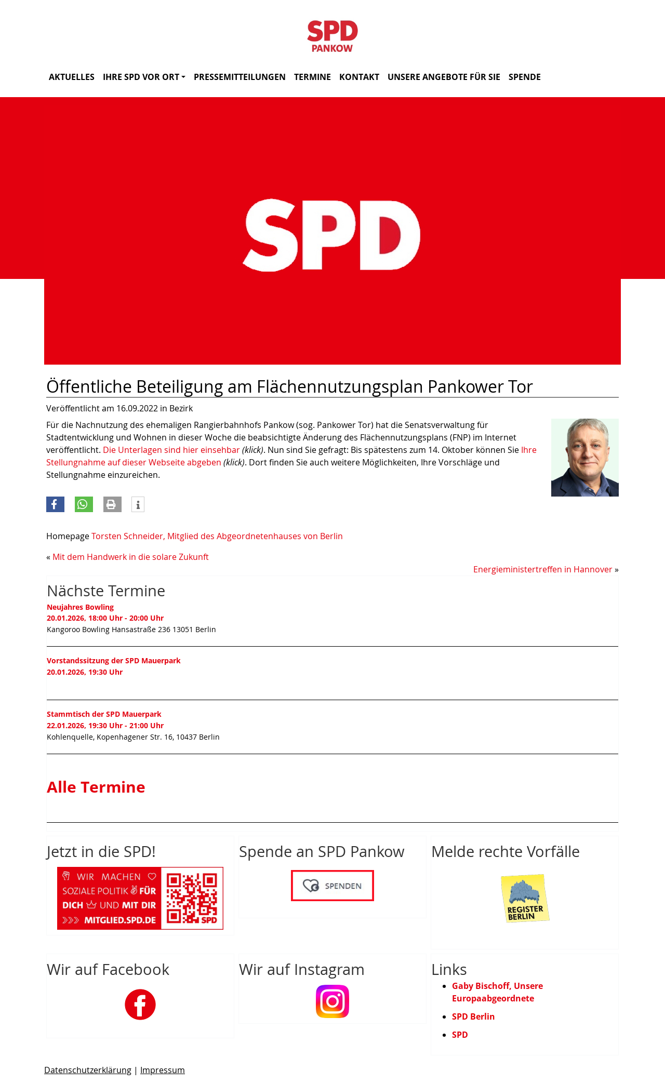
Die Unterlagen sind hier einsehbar (171, 450)
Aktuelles (72, 77)
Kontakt (359, 77)
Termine (312, 77)
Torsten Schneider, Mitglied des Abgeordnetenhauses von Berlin (217, 536)
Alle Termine (96, 786)
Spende (525, 77)
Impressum (162, 1070)
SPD (460, 1034)
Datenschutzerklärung (87, 1070)
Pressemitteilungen (240, 77)
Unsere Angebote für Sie (444, 77)
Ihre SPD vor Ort (144, 77)
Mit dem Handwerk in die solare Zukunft (130, 557)
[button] (55, 504)
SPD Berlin (473, 1016)
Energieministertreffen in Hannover (543, 569)
